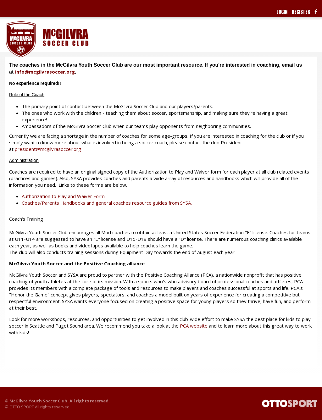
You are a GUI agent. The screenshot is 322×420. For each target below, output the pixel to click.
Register (301, 11)
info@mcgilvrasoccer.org (45, 72)
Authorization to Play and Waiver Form (63, 196)
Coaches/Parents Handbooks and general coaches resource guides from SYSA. (107, 203)
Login (281, 11)
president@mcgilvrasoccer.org (48, 149)
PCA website (194, 326)
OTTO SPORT (21, 407)
